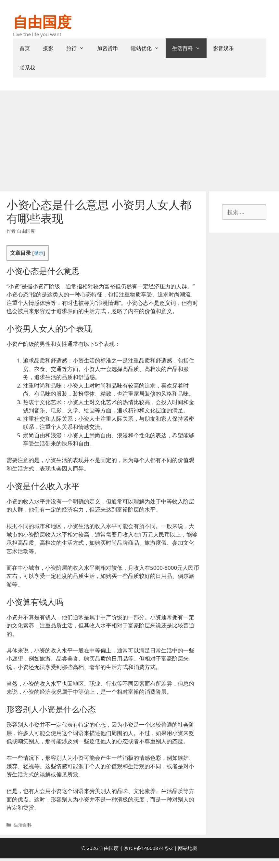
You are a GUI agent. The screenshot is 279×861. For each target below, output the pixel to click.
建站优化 (148, 48)
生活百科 (189, 48)
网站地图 (187, 848)
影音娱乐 (223, 48)
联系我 (27, 67)
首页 (24, 48)
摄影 (48, 48)
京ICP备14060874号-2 (148, 848)
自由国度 (42, 22)
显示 (39, 253)
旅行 (78, 48)
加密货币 (107, 48)
